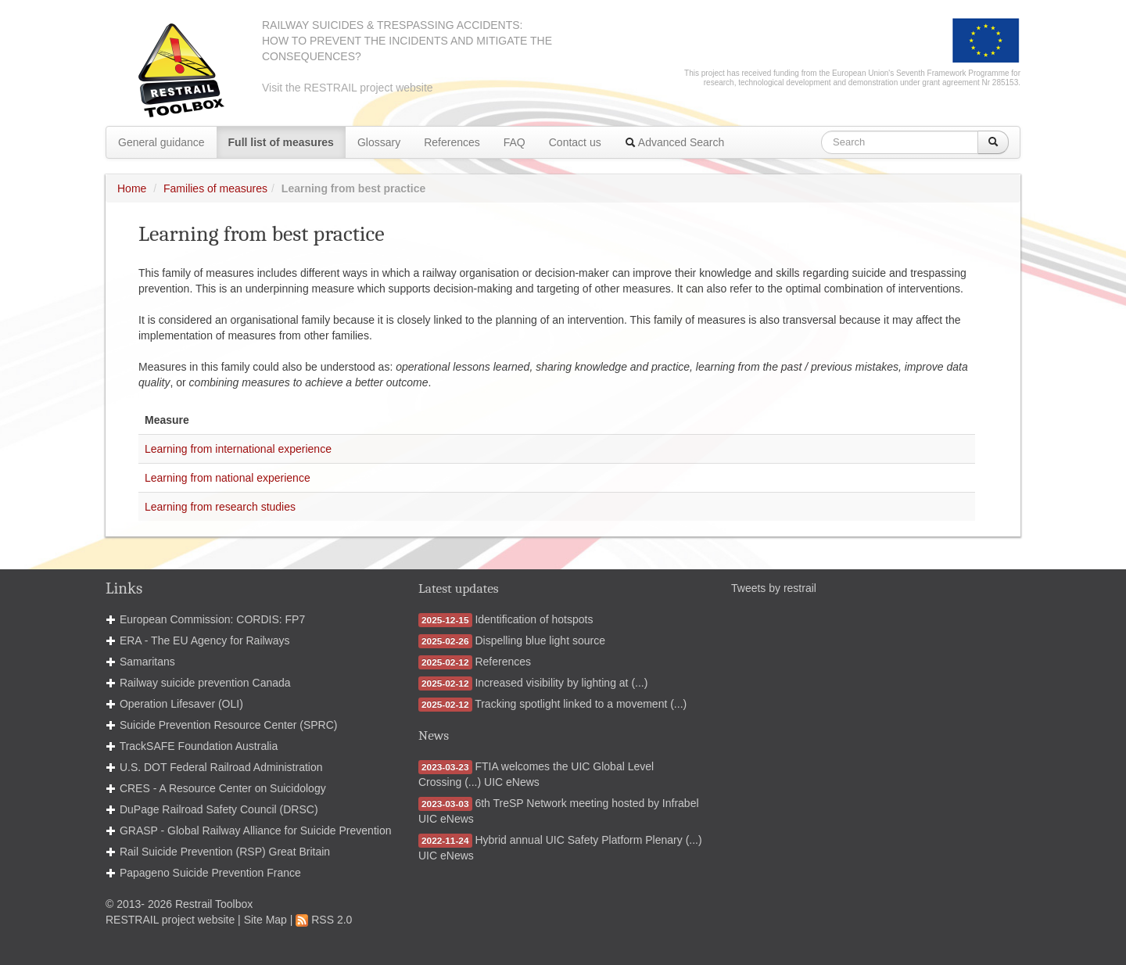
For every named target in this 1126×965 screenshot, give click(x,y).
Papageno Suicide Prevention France (210, 872)
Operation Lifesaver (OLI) (181, 704)
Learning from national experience (227, 478)
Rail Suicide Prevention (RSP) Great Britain (225, 851)
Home (131, 188)
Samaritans (147, 661)
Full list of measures (281, 142)
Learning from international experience (238, 449)
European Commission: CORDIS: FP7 (212, 619)
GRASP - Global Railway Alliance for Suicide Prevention (256, 830)
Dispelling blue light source (540, 640)
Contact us (575, 142)
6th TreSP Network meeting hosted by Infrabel (586, 803)
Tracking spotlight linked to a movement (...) (581, 704)
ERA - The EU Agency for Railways (205, 640)
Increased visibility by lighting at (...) (561, 682)
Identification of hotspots (534, 619)
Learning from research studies (220, 506)
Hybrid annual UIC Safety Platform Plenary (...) (588, 840)
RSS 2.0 (324, 919)
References (452, 142)
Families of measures (215, 188)
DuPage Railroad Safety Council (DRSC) (219, 809)
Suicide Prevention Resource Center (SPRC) (229, 725)
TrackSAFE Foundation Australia (199, 746)
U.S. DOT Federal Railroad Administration (221, 767)
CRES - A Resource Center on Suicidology (223, 788)
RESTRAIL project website (170, 919)
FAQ (514, 142)
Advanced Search (675, 142)
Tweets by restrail (773, 588)
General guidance (161, 142)
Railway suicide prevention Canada (205, 682)
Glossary (378, 142)
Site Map (265, 919)
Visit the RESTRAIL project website (347, 87)
